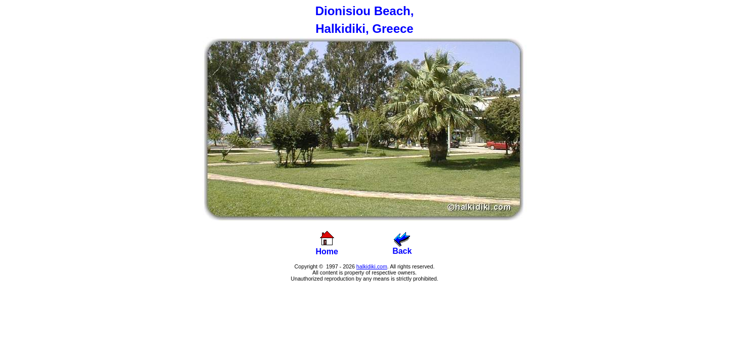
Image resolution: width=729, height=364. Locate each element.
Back (402, 247)
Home (327, 251)
